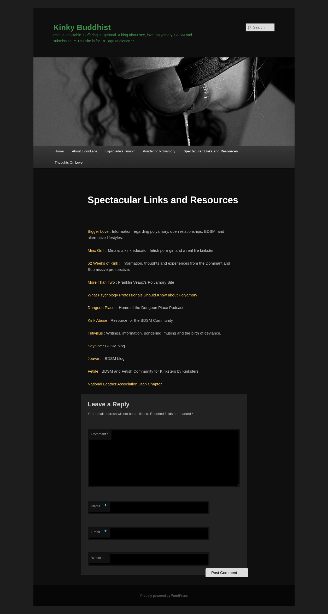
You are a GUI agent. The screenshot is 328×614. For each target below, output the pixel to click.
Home (59, 151)
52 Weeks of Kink (103, 263)
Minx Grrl (96, 250)
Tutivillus (95, 333)
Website (97, 558)
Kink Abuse (97, 320)
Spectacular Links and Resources (211, 151)
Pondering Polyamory (159, 151)
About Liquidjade (84, 151)
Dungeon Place (101, 307)
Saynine (95, 346)
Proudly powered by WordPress (164, 596)
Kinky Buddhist (82, 27)
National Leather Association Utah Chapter (125, 384)
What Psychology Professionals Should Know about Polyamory (144, 295)
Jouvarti (95, 358)
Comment (99, 434)
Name (99, 506)
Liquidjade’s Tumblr (120, 151)
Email (99, 532)
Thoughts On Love (69, 162)
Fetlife (93, 371)
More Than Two (101, 282)
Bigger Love (98, 231)
